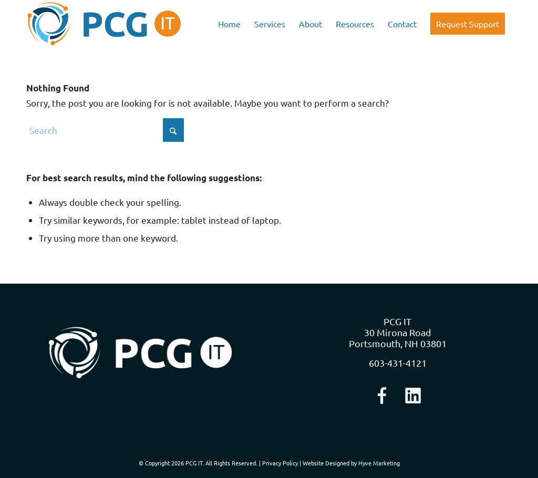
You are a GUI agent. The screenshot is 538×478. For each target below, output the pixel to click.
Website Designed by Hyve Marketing (351, 463)
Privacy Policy (280, 463)
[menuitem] (229, 24)
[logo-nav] (104, 24)
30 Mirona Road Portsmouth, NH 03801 (398, 338)
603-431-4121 (398, 362)
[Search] (105, 130)
